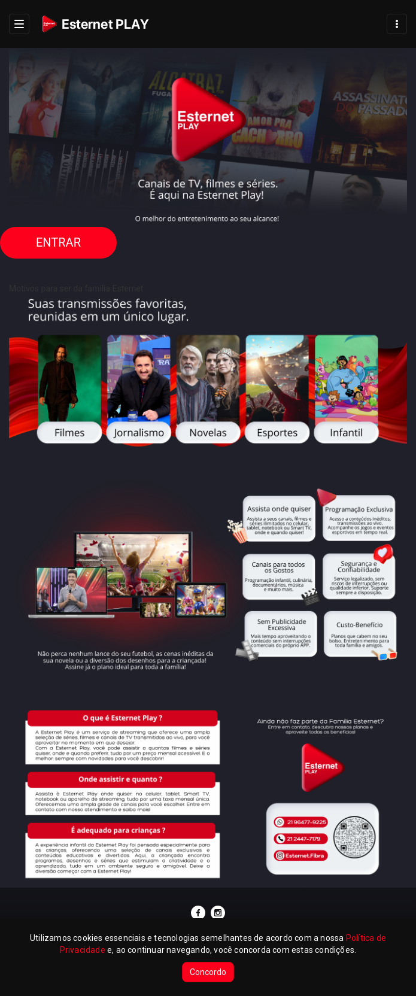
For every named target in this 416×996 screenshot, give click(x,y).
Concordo (208, 972)
